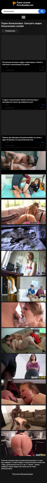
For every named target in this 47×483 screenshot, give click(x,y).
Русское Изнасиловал (22, 474)
